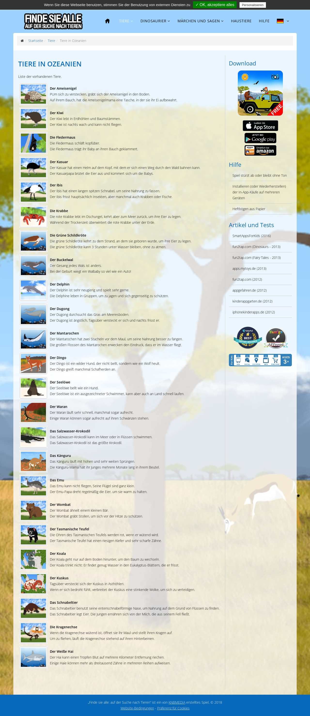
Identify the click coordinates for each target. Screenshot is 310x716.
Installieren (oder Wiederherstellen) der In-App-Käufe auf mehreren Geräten (259, 192)
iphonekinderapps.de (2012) (253, 312)
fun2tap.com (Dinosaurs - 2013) (256, 246)
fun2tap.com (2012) (247, 279)
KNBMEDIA (177, 702)
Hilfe (264, 20)
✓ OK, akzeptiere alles (214, 5)
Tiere (124, 20)
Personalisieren (253, 5)
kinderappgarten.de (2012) (252, 301)
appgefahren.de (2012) (249, 290)
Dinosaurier (153, 20)
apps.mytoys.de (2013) (249, 268)
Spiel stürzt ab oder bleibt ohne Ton (259, 175)
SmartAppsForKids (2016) (251, 235)
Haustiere (241, 20)
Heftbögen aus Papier (248, 209)
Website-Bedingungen (137, 708)
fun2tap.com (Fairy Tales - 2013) (256, 257)
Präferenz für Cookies (173, 708)
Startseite (35, 40)
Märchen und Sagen (199, 20)
